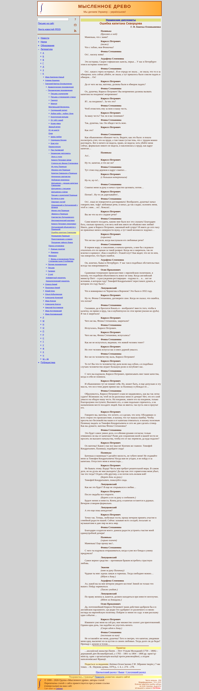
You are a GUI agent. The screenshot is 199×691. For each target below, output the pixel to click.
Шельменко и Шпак (59, 206)
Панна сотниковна (56, 264)
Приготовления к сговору (62, 257)
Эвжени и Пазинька (59, 230)
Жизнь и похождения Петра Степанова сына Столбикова (61, 279)
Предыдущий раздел (106, 672)
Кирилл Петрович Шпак (61, 172)
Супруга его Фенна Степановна (64, 175)
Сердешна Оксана (58, 150)
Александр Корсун (53, 327)
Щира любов (56, 146)
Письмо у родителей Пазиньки (64, 210)
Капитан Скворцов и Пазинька (64, 186)
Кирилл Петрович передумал (63, 240)
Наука (44, 42)
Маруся (54, 111)
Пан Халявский (57, 161)
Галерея (51, 291)
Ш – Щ (46, 388)
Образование (47, 47)
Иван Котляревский (53, 334)
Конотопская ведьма (59, 125)
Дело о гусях (56, 168)
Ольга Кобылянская (53, 316)
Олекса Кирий (51, 306)
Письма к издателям (59, 100)
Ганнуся (54, 107)
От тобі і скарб (57, 129)
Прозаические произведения (60, 96)
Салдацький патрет (59, 118)
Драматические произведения (61, 93)
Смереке (59, 689)
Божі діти (54, 154)
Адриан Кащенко (52, 85)
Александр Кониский (54, 320)
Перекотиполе (55, 157)
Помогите (99, 677)
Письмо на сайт (46, 23)
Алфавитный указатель (56, 298)
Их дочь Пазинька (59, 179)
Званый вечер (54, 136)
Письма (51, 288)
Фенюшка (53, 275)
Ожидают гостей (58, 217)
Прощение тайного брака (62, 260)
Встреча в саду (57, 213)
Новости (45, 38)
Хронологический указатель (58, 302)
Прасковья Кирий (52, 309)
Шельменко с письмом (60, 202)
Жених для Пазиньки (60, 226)
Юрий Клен (50, 313)
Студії (50, 295)
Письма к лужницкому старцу (63, 103)
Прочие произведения (57, 284)
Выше (121, 672)
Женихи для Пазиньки (60, 182)
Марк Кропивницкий (53, 338)
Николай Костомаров (54, 331)
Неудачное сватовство (60, 190)
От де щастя (54, 139)
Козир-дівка (56, 132)
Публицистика (48, 392)
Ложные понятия (58, 268)
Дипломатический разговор (63, 237)
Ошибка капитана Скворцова (63, 250)
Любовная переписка (60, 193)
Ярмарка (54, 271)
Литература (47, 51)
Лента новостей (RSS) (49, 29)
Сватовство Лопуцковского (62, 233)
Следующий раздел (136, 672)
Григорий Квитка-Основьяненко (58, 89)
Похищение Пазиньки (60, 253)
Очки (51, 143)
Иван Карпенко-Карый (54, 82)
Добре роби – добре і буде (62, 121)
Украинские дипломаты (61, 164)
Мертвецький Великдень (59, 114)
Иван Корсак (50, 324)
